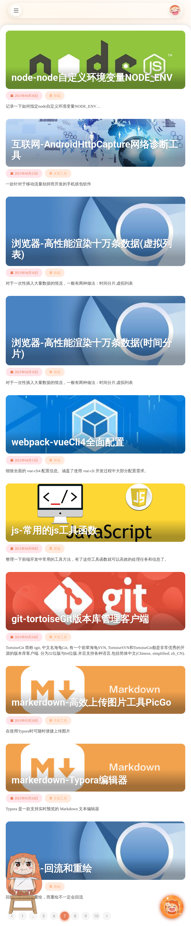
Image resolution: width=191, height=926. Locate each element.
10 (96, 916)
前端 (57, 95)
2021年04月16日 (26, 272)
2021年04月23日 (26, 173)
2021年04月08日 (26, 548)
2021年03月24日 (26, 637)
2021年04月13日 (26, 460)
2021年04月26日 (26, 95)
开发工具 (60, 173)
